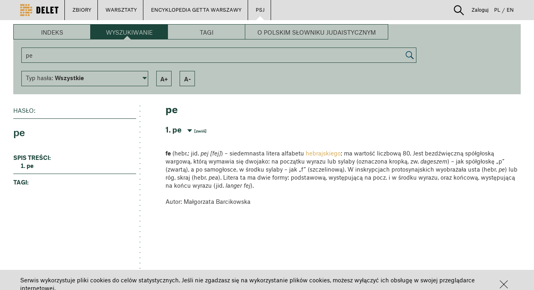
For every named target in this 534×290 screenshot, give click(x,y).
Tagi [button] (206, 32)
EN (510, 9)
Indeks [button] (52, 32)
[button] (504, 284)
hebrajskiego (323, 153)
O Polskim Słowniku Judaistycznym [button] (316, 32)
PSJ (260, 9)
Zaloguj (480, 9)
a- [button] (187, 79)
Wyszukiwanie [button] (129, 32)
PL (497, 9)
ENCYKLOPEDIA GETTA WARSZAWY (196, 9)
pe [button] (30, 165)
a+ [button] (164, 79)
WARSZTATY (121, 9)
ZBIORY (81, 9)
